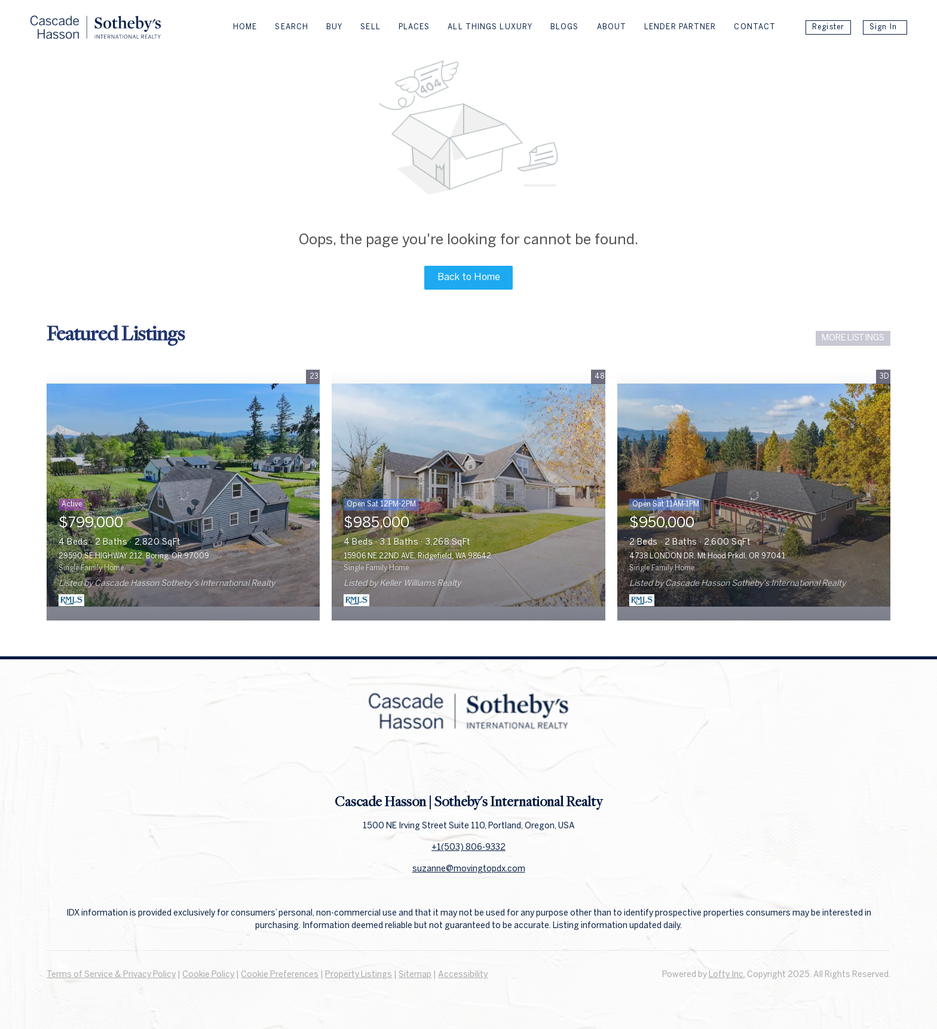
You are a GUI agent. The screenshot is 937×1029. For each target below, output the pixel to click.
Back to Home (468, 277)
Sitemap (415, 975)
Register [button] (828, 27)
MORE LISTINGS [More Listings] (853, 338)
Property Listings (358, 975)
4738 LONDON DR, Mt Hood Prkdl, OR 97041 (707, 556)
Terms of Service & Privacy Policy (111, 975)
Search (291, 27)
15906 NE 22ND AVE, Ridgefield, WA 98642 (417, 556)
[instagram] (492, 766)
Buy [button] (334, 27)
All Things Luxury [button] (490, 27)
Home (245, 27)
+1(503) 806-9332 (468, 848)
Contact (755, 27)
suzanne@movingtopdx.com (468, 869)
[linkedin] (468, 766)
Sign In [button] (883, 27)
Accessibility (463, 975)
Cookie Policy (208, 975)
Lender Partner (680, 27)
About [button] (612, 27)
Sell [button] (370, 27)
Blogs (564, 27)
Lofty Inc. (727, 975)
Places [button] (414, 27)
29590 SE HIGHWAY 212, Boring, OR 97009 (134, 556)
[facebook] (445, 766)
